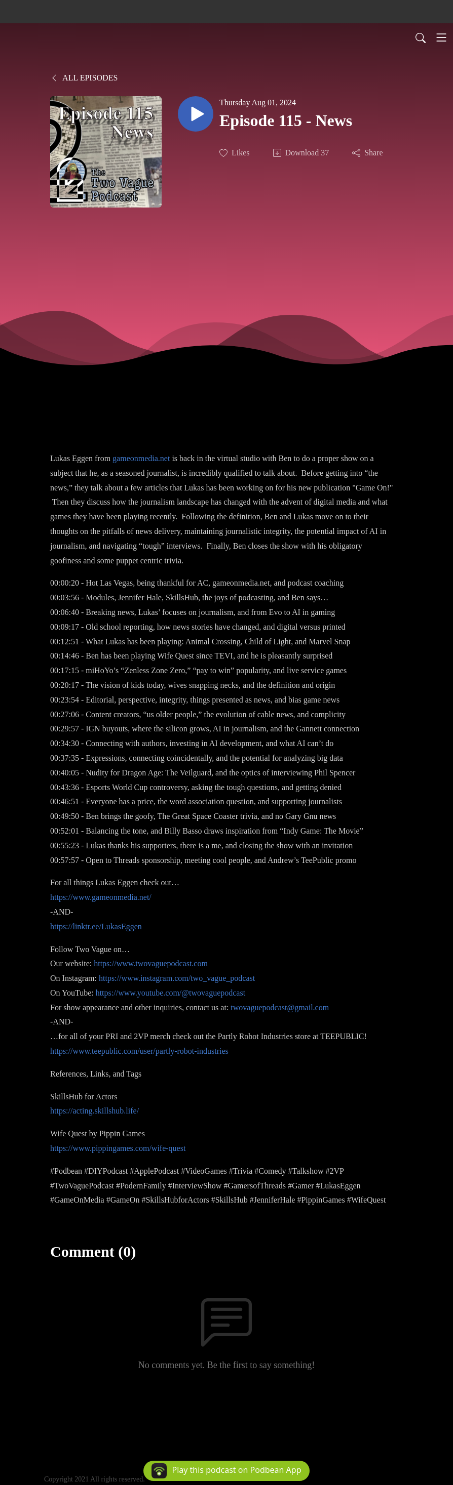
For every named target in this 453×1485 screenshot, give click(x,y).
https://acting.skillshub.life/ (94, 1110)
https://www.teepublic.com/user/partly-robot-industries (139, 1051)
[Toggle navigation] (441, 37)
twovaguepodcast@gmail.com (280, 1007)
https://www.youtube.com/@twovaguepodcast (170, 992)
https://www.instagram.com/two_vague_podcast (177, 978)
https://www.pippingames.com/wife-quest (117, 1148)
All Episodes (84, 77)
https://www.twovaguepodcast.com (151, 963)
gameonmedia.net (141, 458)
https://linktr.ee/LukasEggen (96, 926)
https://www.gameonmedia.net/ (101, 897)
